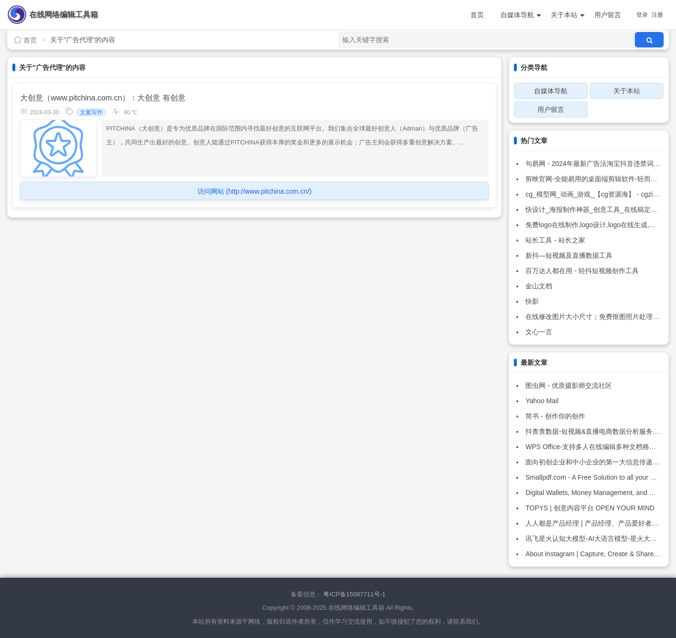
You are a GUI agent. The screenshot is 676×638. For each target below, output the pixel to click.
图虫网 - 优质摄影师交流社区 (568, 385)
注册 (657, 14)
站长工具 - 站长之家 (555, 240)
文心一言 (538, 332)
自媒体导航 (521, 15)
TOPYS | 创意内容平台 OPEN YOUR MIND (589, 508)
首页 (477, 15)
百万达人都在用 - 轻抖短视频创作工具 (581, 271)
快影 (532, 301)
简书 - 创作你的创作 (555, 416)
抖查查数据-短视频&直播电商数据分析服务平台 (595, 431)
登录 (642, 14)
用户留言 (607, 15)
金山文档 (538, 286)
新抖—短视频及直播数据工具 (568, 255)
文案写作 (91, 112)
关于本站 (568, 15)
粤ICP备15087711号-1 (354, 594)
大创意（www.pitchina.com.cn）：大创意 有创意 (102, 98)
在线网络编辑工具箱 (63, 15)
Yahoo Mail (541, 401)
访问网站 (254, 191)
